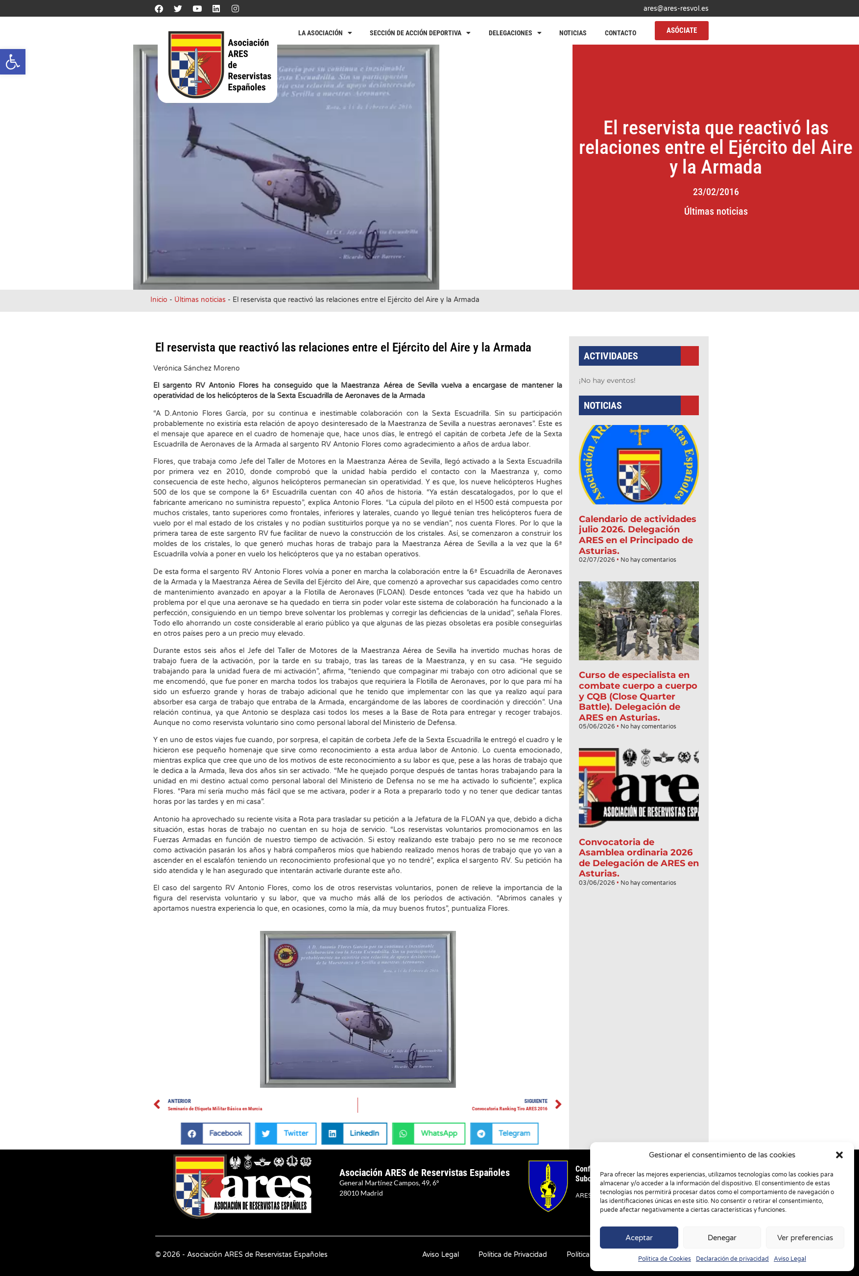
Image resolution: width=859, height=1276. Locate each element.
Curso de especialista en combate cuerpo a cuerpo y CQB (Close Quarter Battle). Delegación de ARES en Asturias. (638, 685)
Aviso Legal (790, 1258)
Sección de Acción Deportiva (420, 33)
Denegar (722, 1237)
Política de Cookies (664, 1258)
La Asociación (325, 33)
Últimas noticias (772, 211)
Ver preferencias (805, 1237)
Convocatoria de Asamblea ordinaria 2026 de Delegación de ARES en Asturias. (639, 823)
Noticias (573, 33)
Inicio (158, 300)
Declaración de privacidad (732, 1258)
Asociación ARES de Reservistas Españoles (424, 1172)
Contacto (620, 33)
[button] (12, 62)
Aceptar (639, 1237)
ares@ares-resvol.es (676, 8)
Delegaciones (515, 33)
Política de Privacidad (512, 1255)
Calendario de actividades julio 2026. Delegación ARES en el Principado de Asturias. (638, 546)
